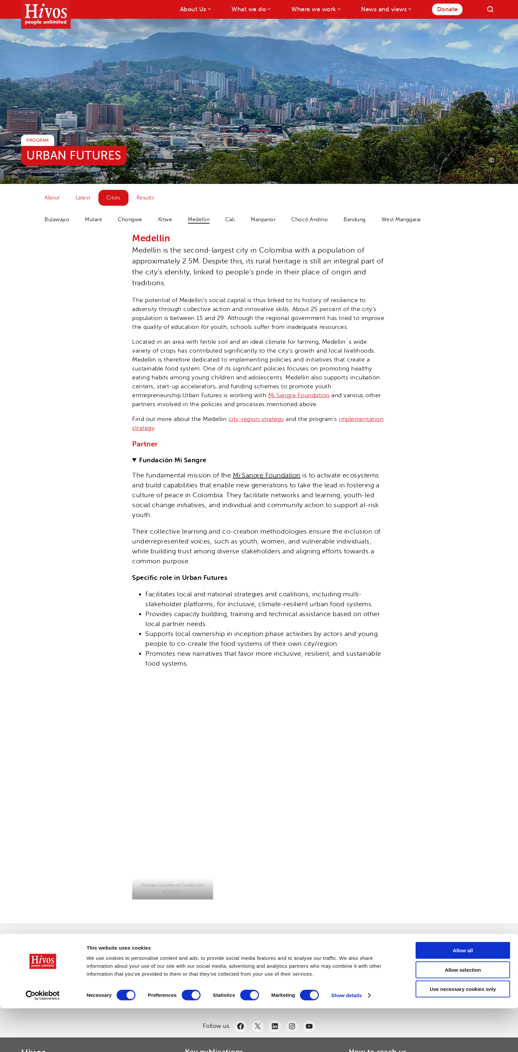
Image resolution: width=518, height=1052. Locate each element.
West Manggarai (401, 220)
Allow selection (463, 1013)
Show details (346, 1039)
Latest (83, 198)
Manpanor (263, 220)
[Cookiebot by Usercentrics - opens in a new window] (43, 1039)
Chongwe (130, 220)
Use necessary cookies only (463, 1032)
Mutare (93, 220)
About (52, 198)
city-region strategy (256, 419)
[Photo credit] (491, 160)
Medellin (198, 220)
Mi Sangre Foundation (299, 395)
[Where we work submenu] (338, 9)
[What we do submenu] (268, 9)
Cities (113, 198)
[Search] (490, 9)
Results (145, 198)
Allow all (463, 994)
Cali (230, 220)
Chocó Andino (309, 220)
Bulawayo (57, 220)
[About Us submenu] (209, 9)
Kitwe (165, 220)
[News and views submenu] (409, 9)
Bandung (355, 220)
